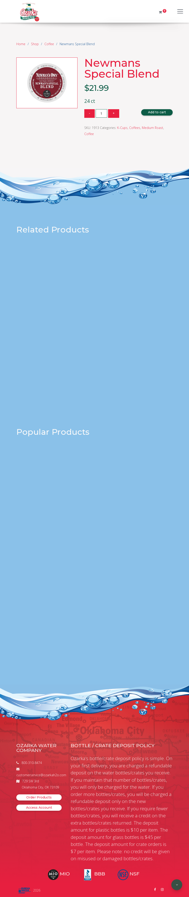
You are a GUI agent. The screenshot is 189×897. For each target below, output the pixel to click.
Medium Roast (152, 128)
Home (20, 44)
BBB (99, 874)
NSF (134, 874)
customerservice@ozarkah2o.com (41, 775)
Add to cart (157, 112)
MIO (65, 874)
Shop (35, 44)
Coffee (49, 44)
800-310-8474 (32, 763)
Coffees (134, 128)
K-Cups (122, 128)
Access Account (39, 808)
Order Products (39, 797)
